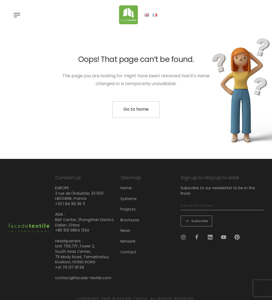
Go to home (136, 109)
